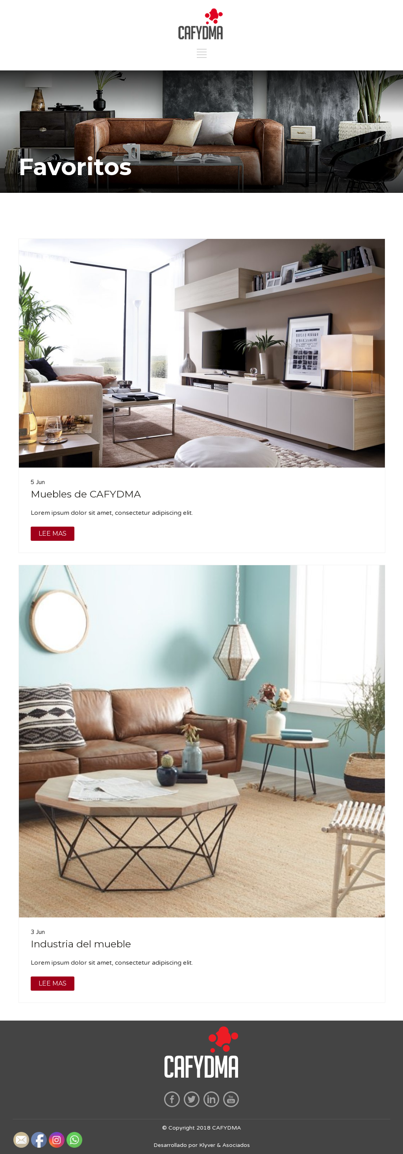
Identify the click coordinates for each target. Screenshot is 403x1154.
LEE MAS (53, 533)
